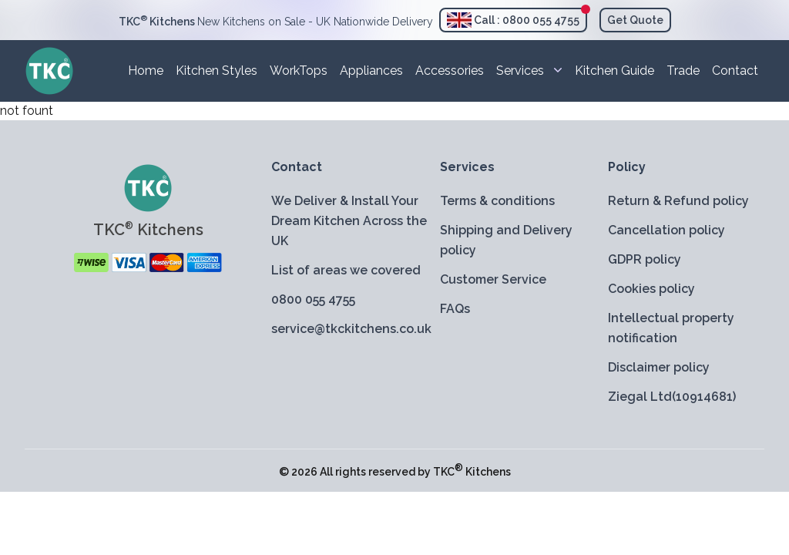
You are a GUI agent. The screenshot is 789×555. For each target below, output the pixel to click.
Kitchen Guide (614, 70)
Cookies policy (651, 288)
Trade (683, 70)
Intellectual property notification (671, 328)
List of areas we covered (346, 270)
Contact (735, 70)
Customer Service (493, 279)
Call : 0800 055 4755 (513, 20)
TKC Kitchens (472, 472)
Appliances (371, 70)
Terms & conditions (497, 200)
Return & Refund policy (678, 200)
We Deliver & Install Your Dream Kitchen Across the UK (349, 220)
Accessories (449, 70)
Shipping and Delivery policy (506, 240)
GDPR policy (644, 259)
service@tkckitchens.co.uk (349, 328)
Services (529, 70)
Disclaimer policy (659, 367)
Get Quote (635, 20)
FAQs (455, 308)
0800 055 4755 (313, 299)
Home (145, 70)
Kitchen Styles (216, 70)
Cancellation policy (666, 230)
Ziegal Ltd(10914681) (672, 396)
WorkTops (298, 70)
